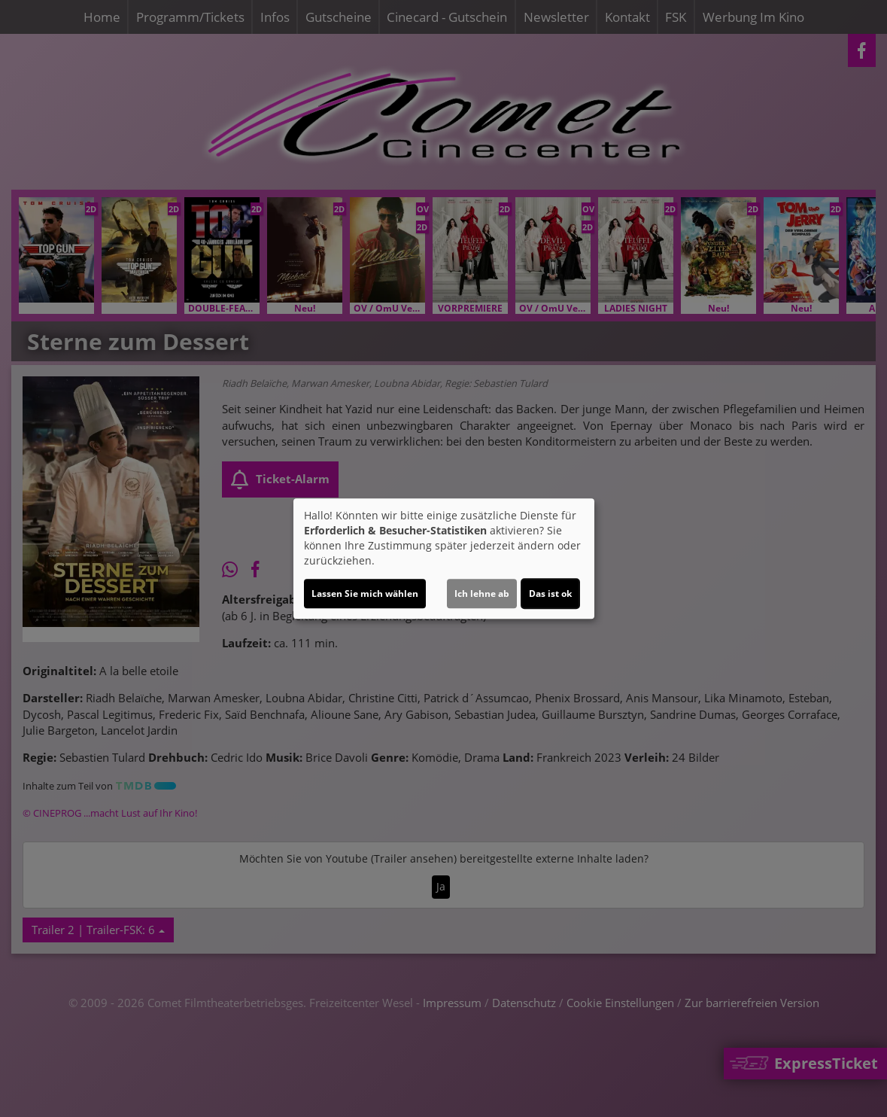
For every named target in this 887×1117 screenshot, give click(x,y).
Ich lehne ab (481, 593)
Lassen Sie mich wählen (364, 593)
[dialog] (443, 558)
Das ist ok (550, 593)
